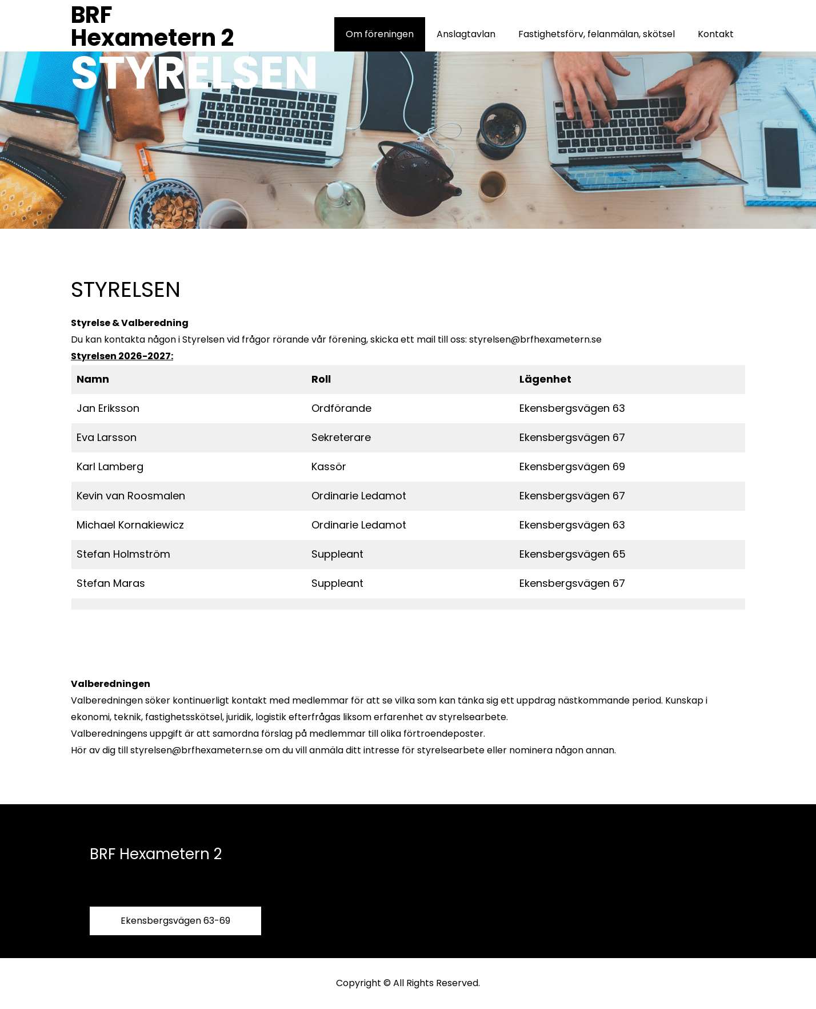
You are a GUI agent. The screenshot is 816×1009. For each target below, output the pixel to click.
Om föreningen (380, 34)
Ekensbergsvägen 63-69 (175, 920)
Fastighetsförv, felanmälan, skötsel (596, 34)
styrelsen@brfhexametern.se (535, 339)
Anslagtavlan (466, 34)
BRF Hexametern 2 (152, 26)
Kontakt (716, 34)
